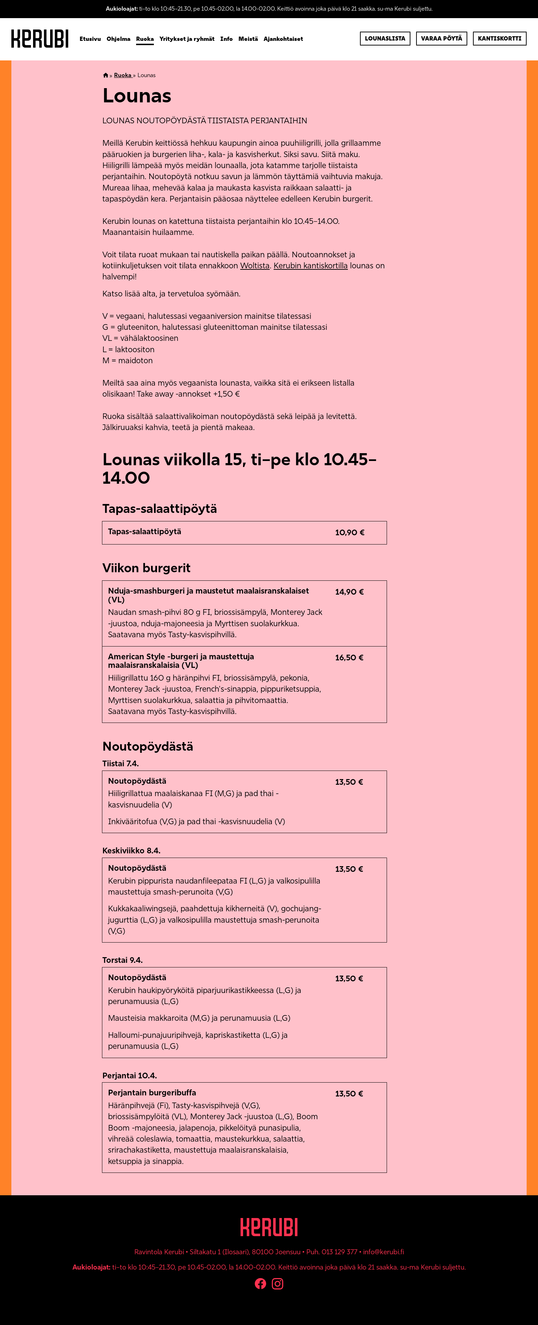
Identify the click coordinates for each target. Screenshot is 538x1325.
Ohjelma (118, 38)
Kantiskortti (500, 38)
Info (226, 38)
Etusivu (90, 38)
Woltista (255, 265)
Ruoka (145, 38)
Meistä (248, 38)
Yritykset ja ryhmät (187, 38)
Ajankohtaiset (283, 38)
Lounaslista (385, 38)
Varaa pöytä (441, 38)
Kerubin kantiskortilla (311, 265)
